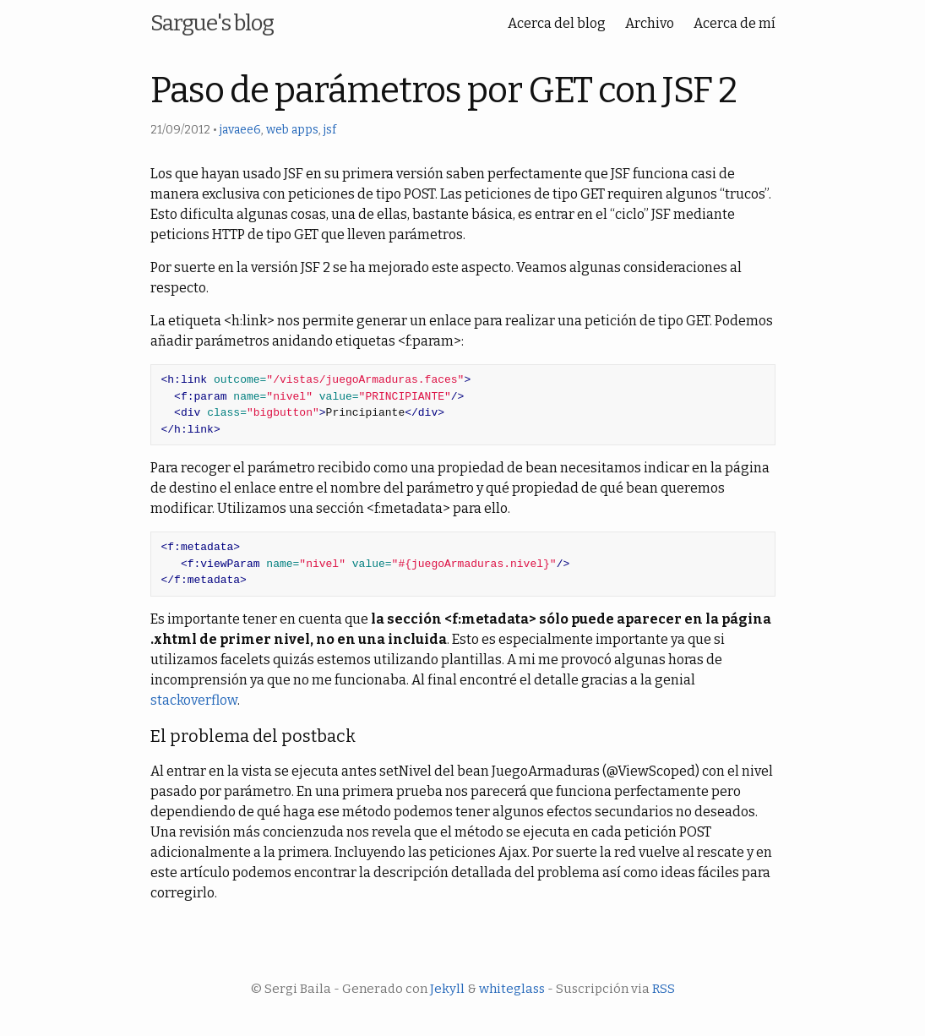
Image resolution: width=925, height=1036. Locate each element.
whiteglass (512, 988)
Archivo (649, 23)
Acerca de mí (734, 23)
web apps (292, 130)
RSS (663, 988)
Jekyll (447, 988)
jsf (330, 130)
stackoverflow (193, 700)
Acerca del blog (557, 23)
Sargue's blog (212, 23)
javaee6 (240, 130)
